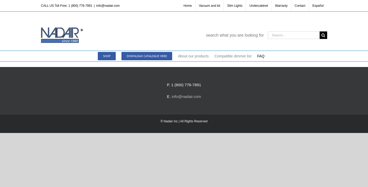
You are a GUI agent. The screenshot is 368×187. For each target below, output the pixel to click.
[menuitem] (318, 5)
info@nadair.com (108, 6)
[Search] (323, 35)
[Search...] (294, 35)
